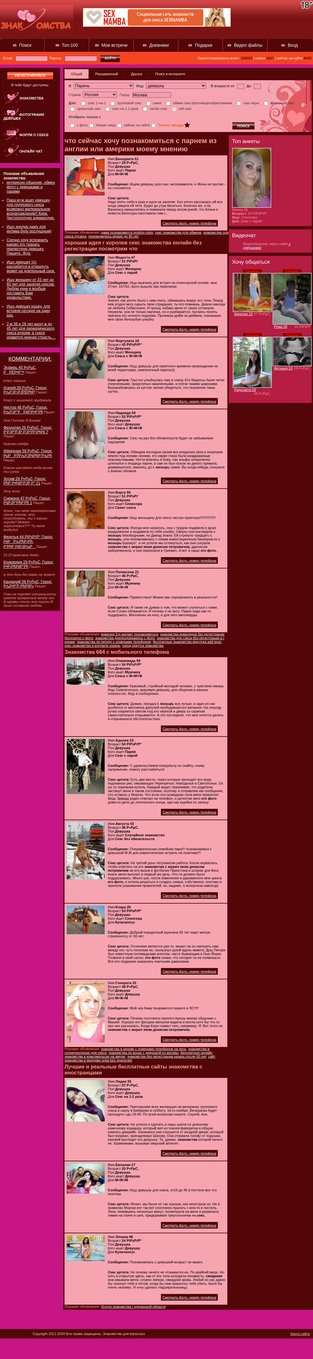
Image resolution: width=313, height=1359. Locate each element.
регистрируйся (30, 75)
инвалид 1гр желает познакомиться (129, 634)
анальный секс (279, 103)
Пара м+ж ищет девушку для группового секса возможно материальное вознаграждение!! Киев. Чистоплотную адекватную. (31, 209)
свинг (154, 103)
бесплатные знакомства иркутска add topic (187, 642)
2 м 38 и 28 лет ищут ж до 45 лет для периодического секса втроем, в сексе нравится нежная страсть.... (31, 331)
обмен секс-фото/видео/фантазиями (199, 103)
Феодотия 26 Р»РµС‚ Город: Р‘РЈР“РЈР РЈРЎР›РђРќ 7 (27, 429)
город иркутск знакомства (143, 645)
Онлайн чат (30, 151)
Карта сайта (300, 1334)
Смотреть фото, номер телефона (189, 223)
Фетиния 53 (283, 368)
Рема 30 (280, 326)
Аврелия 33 (243, 314)
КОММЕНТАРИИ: (30, 359)
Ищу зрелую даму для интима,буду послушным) (29, 229)
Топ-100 (70, 45)
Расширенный (106, 74)
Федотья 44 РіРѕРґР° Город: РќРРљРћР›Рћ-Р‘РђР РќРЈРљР (28, 542)
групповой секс (126, 103)
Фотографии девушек (23, 116)
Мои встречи (114, 45)
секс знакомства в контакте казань (92, 645)
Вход (293, 45)
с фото (79, 125)
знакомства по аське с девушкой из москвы (143, 1053)
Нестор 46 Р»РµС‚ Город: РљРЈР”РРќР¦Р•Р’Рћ (25, 409)
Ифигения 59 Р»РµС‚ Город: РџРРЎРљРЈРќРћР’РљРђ (27, 453)
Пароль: (73, 58)
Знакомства (31, 98)
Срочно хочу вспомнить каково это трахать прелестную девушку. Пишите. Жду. (27, 247)
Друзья (136, 74)
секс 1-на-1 (93, 103)
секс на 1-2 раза (122, 109)
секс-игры (248, 103)
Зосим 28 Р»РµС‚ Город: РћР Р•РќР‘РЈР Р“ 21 (24, 481)
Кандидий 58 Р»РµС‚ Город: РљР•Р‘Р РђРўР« (27, 584)
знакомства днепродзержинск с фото (125, 638)
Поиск (25, 45)
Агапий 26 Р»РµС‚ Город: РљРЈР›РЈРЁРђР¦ (25, 390)
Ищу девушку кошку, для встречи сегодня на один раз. (28, 310)
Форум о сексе (34, 135)
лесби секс (155, 109)
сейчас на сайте (133, 125)
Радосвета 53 (245, 390)
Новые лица (102, 125)
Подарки (203, 45)
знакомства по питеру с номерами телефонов (114, 642)
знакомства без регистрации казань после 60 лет (166, 1056)
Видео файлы (248, 45)
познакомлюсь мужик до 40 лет (114, 236)
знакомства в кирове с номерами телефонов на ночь (143, 1049)
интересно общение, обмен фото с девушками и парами (31, 187)
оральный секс (85, 109)
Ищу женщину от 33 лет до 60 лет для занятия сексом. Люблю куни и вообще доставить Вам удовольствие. (31, 289)
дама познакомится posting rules (127, 232)
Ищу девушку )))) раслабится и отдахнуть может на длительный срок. (31, 266)
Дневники (159, 45)
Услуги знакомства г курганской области (133, 1306)
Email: (25, 58)
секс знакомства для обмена (178, 232)
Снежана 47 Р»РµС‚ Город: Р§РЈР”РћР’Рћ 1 (27, 500)
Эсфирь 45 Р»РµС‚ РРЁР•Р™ (19, 370)
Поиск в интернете (170, 74)
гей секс (182, 109)
